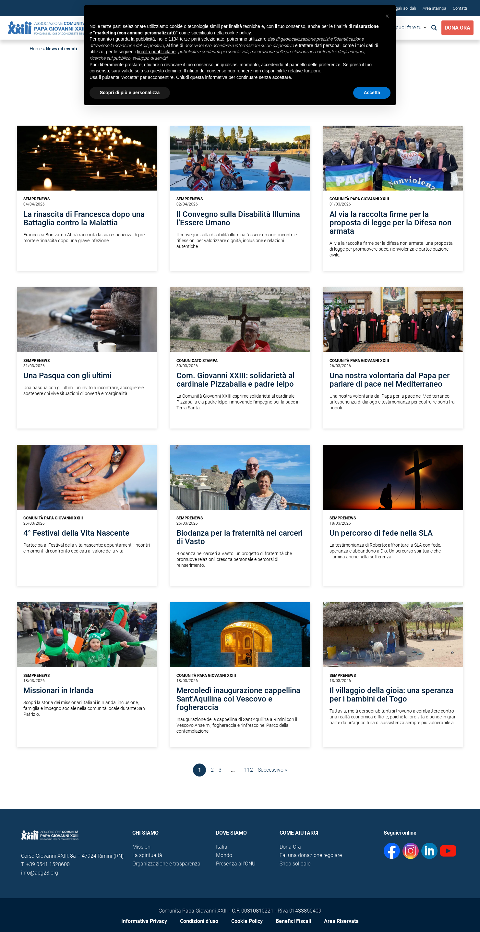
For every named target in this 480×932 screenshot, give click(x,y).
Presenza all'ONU (236, 864)
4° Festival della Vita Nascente (76, 533)
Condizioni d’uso (199, 921)
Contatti (460, 8)
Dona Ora (457, 28)
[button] (387, 15)
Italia (221, 847)
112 (248, 770)
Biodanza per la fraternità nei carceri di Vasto (239, 537)
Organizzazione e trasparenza (166, 864)
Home (36, 48)
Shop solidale (295, 864)
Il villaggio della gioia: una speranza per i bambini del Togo (391, 694)
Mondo (224, 855)
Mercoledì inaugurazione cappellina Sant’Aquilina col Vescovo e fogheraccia (238, 699)
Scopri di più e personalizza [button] (130, 92)
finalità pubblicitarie (156, 51)
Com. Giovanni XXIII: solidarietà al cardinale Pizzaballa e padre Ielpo (235, 379)
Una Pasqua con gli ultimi (67, 375)
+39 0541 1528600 (48, 864)
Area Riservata (341, 921)
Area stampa (434, 8)
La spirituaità (147, 855)
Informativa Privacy (144, 921)
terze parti (190, 39)
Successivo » (272, 770)
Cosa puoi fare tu (402, 27)
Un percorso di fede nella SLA (381, 533)
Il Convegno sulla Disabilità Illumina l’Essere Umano (238, 218)
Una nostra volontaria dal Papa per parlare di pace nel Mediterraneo (390, 379)
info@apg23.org (39, 873)
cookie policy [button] (238, 32)
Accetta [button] (372, 92)
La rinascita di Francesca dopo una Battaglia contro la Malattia (84, 218)
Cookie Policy (247, 921)
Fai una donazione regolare (311, 855)
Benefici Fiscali (293, 921)
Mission (141, 847)
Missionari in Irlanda (58, 690)
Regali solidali (403, 8)
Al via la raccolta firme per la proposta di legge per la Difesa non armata (390, 222)
